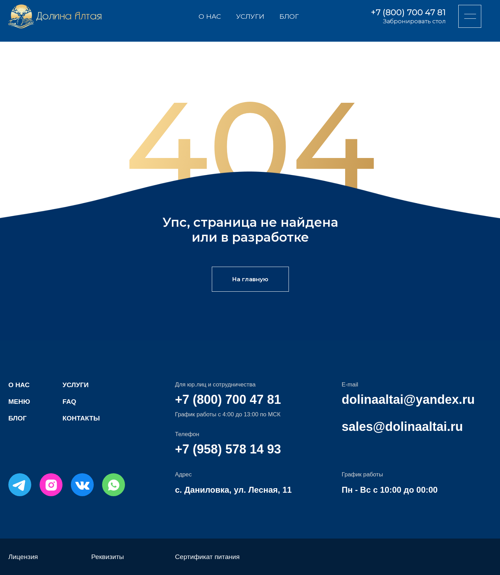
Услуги (250, 16)
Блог (289, 16)
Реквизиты (107, 556)
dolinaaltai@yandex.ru (408, 399)
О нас (210, 16)
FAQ (69, 401)
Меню (19, 401)
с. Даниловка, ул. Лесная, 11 (233, 489)
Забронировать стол (414, 21)
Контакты (81, 418)
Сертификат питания (207, 556)
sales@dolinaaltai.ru (402, 426)
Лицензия (23, 556)
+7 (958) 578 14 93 (228, 449)
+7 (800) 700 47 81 (408, 12)
